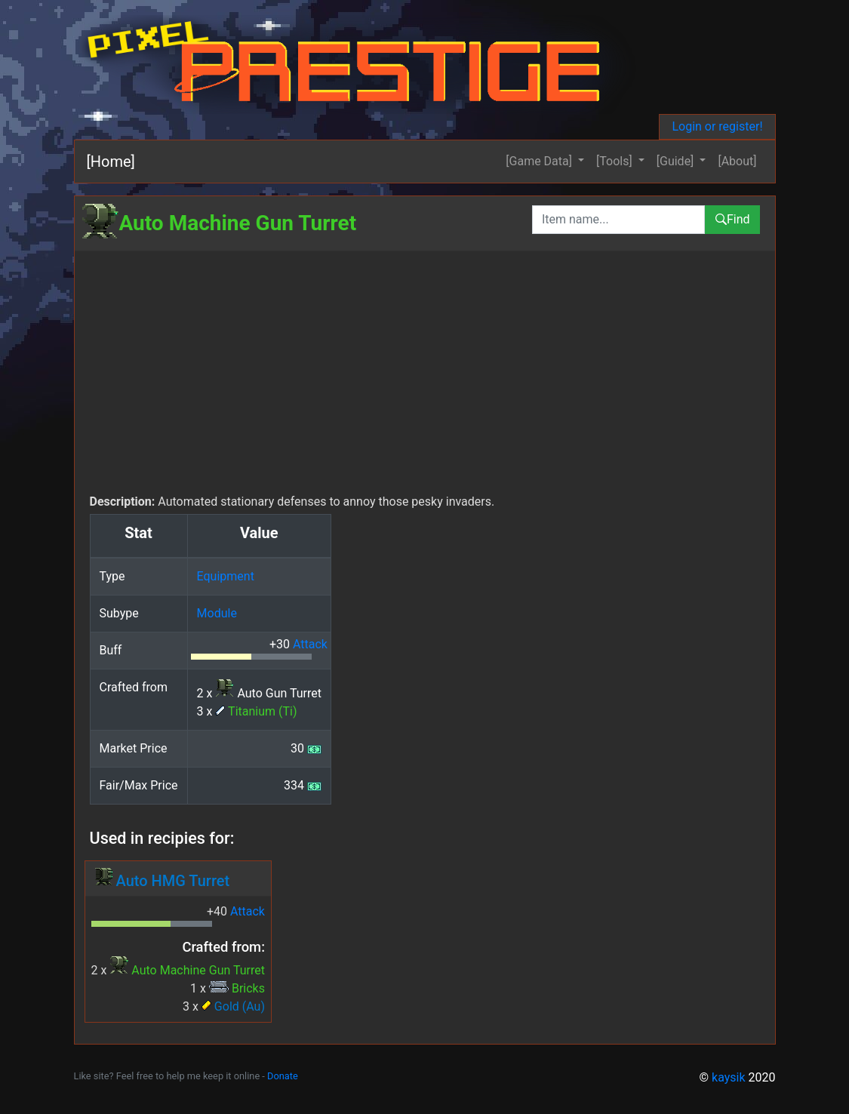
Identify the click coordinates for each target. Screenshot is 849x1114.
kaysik (729, 1077)
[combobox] (618, 219)
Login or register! (717, 126)
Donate (282, 1076)
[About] (737, 161)
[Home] (111, 161)
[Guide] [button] (677, 161)
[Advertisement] (425, 379)
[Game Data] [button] (540, 161)
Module (217, 613)
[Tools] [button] (615, 161)
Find (732, 219)
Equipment (225, 576)
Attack (310, 644)
